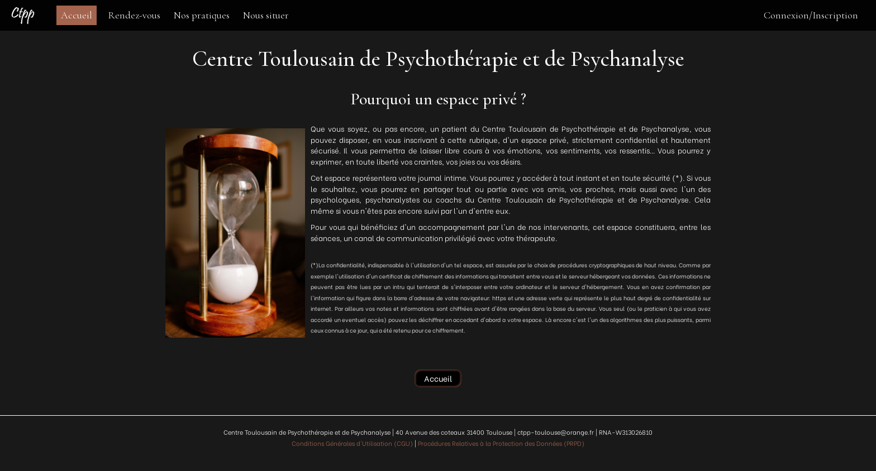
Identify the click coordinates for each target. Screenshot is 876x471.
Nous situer (266, 15)
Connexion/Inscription (811, 15)
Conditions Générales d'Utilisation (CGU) (352, 443)
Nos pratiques (202, 15)
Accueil (76, 15)
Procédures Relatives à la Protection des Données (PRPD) (501, 443)
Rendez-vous (134, 15)
